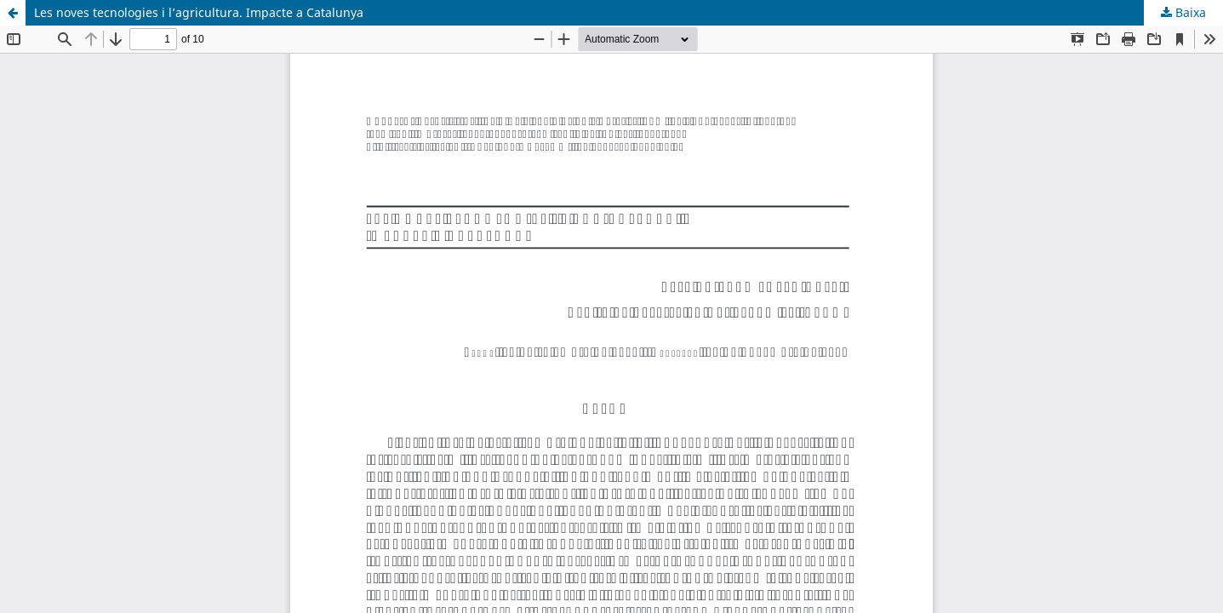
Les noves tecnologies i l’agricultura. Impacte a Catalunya (198, 12)
